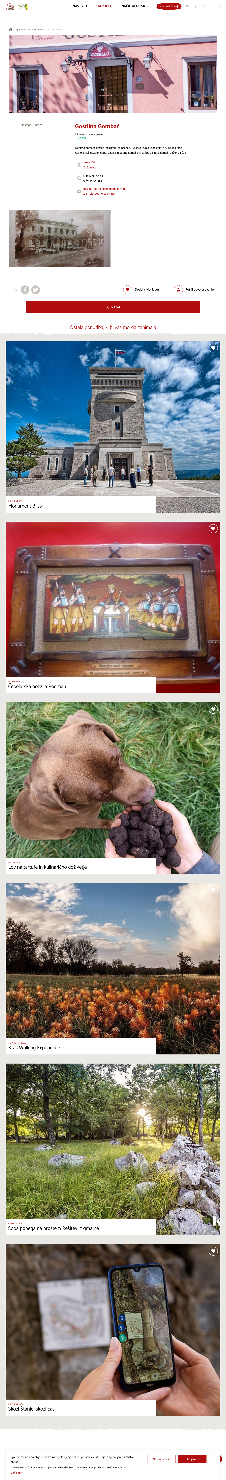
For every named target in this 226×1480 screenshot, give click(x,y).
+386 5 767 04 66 (93, 175)
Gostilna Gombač (54, 30)
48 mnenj (81, 138)
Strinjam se (192, 1459)
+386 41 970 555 (92, 180)
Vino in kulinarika (35, 30)
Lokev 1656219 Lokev (89, 165)
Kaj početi (20, 30)
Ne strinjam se (161, 1459)
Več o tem (17, 1472)
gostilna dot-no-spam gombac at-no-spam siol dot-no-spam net (105, 191)
